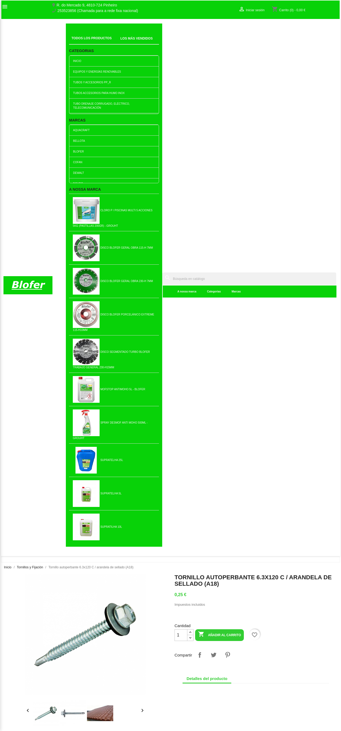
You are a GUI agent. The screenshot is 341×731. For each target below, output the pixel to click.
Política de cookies (104, 712)
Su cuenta (272, 656)
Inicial (74, 36)
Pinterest (227, 157)
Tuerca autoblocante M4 (253, 528)
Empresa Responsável (108, 689)
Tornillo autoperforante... (87, 528)
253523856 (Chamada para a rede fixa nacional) (98, 11)
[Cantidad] (181, 137)
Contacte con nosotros (22, 676)
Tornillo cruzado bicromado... (253, 443)
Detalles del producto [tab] (207, 180)
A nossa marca (107, 42)
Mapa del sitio (14, 682)
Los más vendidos (104, 666)
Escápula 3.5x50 (253, 358)
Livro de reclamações (107, 684)
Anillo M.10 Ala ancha (198, 528)
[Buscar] (209, 30)
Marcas (156, 42)
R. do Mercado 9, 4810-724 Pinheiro (87, 5)
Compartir (199, 157)
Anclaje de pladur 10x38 (32, 358)
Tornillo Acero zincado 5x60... (32, 443)
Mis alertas (269, 682)
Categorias (135, 42)
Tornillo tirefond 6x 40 (309, 443)
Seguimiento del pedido (279, 665)
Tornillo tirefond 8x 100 (309, 358)
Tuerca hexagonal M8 (87, 443)
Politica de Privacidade (108, 700)
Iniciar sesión (271, 671)
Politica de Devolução (107, 706)
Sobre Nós (12, 665)
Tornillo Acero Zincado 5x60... (143, 528)
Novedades (98, 660)
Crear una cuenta (274, 676)
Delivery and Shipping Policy (113, 717)
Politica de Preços (104, 695)
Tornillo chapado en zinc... (198, 358)
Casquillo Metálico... (143, 358)
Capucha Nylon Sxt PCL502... (198, 443)
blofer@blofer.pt (188, 693)
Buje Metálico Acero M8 (87, 358)
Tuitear (213, 157)
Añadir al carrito (219, 137)
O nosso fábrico (16, 671)
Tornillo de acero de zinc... (143, 443)
